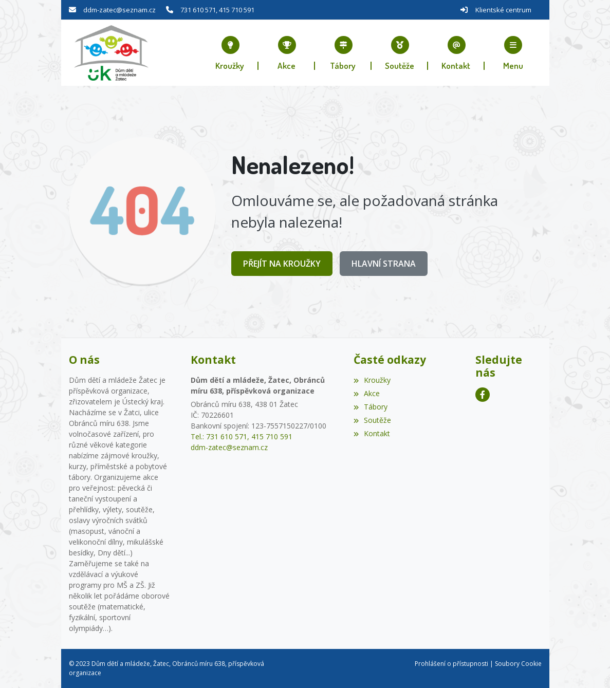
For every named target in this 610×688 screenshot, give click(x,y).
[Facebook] (482, 394)
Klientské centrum (503, 9)
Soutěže (372, 420)
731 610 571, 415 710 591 (217, 9)
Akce (367, 393)
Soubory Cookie (518, 663)
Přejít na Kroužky (282, 263)
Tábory (370, 407)
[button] (513, 53)
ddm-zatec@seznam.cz (119, 9)
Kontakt (372, 433)
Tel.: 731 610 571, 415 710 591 (241, 436)
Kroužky (372, 380)
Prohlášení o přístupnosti (451, 663)
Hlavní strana (384, 263)
